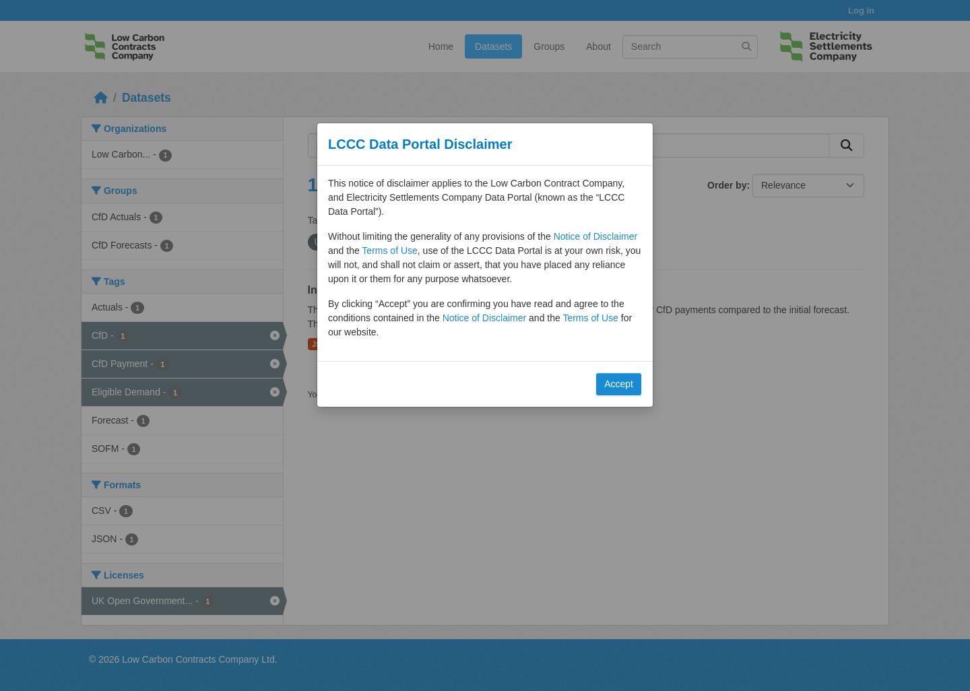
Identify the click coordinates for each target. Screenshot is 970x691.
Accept (618, 384)
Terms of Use (389, 250)
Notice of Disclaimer (595, 236)
